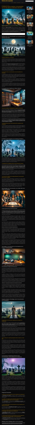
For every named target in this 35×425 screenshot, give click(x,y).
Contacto (22, 2)
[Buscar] (33, 1)
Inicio (12, 2)
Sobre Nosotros (18, 2)
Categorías (15, 2)
